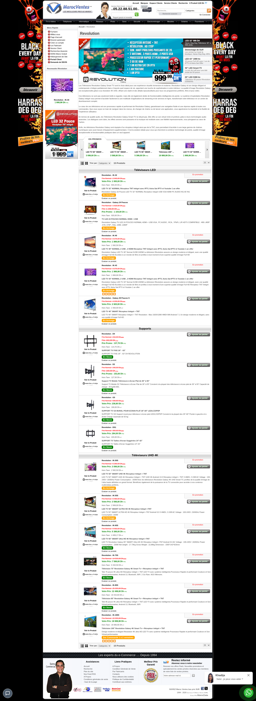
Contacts (116, 674)
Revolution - (109, 175)
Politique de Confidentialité (123, 679)
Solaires (184, 22)
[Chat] (7, 693)
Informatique (84, 22)
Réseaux (99, 22)
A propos (53, 32)
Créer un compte (57, 43)
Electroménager (153, 22)
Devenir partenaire (57, 40)
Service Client (56, 48)
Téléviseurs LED (145, 170)
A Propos (116, 666)
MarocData (202, 695)
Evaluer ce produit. (109, 198)
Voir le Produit (90, 191)
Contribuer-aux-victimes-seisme (122, 683)
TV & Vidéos (51, 22)
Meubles (170, 22)
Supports (145, 328)
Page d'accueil (56, 37)
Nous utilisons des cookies (123, 677)
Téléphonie (67, 22)
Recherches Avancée (58, 51)
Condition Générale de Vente (124, 669)
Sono (124, 22)
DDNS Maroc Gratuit (58, 54)
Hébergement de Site (58, 57)
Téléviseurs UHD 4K (145, 455)
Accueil (81, 27)
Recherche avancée (170, 14)
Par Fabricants (118, 671)
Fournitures (199, 22)
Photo (112, 22)
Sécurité (137, 22)
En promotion (197, 174)
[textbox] (171, 11)
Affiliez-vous (55, 34)
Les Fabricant (55, 46)
